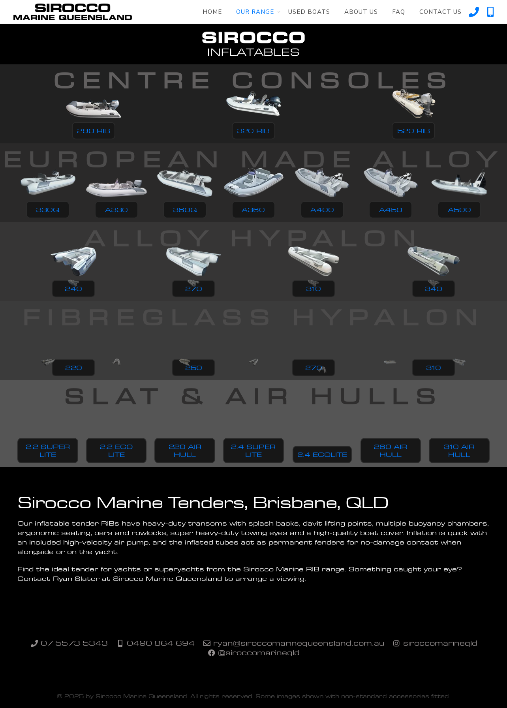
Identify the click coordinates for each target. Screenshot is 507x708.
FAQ (398, 12)
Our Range (255, 12)
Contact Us (440, 12)
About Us (361, 12)
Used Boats (309, 12)
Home (212, 12)
